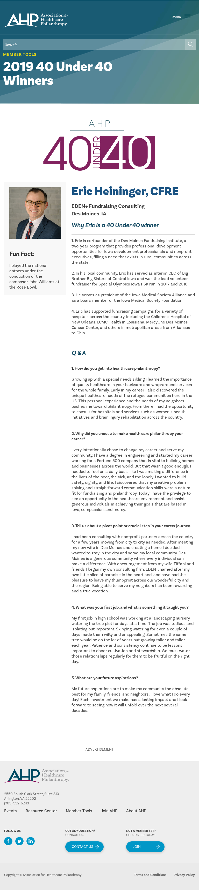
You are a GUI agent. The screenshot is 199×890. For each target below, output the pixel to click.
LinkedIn (30, 841)
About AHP (136, 810)
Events (10, 810)
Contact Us (82, 846)
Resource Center (41, 810)
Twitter (19, 841)
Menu (176, 16)
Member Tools (20, 54)
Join (137, 846)
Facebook (8, 841)
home (35, 20)
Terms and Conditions (150, 875)
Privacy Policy (184, 875)
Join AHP (109, 810)
